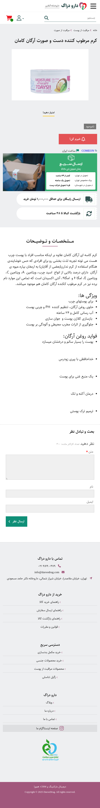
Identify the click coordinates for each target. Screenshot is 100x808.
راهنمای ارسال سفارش (50, 610)
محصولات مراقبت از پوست (50, 669)
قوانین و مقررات (50, 627)
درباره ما (50, 711)
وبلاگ (50, 702)
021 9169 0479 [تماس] (46, 566)
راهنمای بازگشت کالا (50, 618)
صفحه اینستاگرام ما (50, 728)
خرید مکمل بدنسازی (50, 652)
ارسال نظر (16, 521)
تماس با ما (50, 719)
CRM (43, 786)
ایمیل (90, 501)
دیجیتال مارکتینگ (57, 787)
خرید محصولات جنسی (50, 660)
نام (91, 486)
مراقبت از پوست (81, 30)
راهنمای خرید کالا (50, 602)
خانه (95, 30)
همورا (36, 787)
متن (89, 451)
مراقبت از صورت (61, 30)
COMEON (88, 150)
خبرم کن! (78, 139)
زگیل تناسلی (50, 677)
